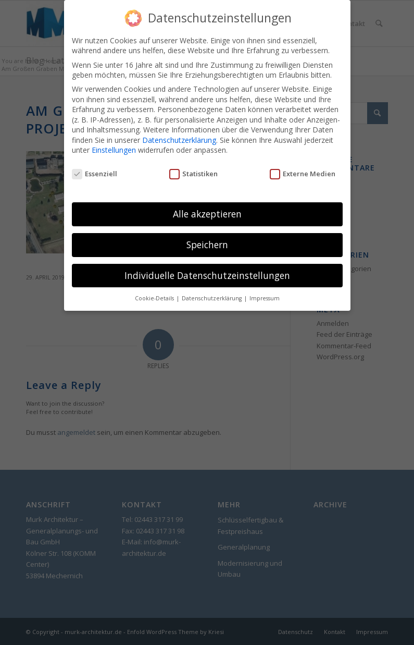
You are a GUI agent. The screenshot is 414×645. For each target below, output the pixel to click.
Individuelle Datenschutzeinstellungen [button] (207, 267)
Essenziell (95, 166)
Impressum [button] (264, 290)
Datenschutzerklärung (179, 132)
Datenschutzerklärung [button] (212, 290)
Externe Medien (303, 166)
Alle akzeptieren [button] (207, 206)
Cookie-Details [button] (155, 290)
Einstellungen (114, 143)
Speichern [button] (207, 236)
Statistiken (193, 166)
